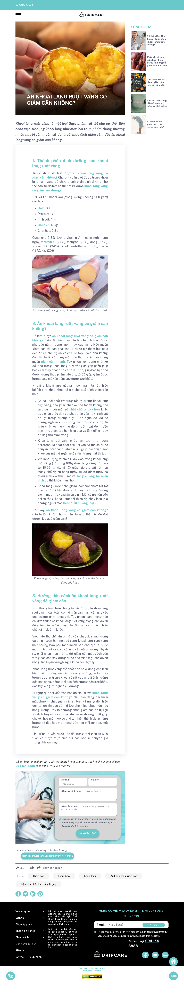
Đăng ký (153, 925)
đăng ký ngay (87, 833)
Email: (101, 925)
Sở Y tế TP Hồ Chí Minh (28, 957)
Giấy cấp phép (23, 924)
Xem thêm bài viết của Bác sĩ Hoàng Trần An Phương (47, 856)
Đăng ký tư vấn (24, 5)
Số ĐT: (95, 779)
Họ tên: (65, 779)
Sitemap (20, 950)
